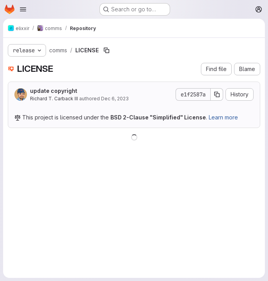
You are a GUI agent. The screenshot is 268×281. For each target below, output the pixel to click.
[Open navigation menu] (23, 9)
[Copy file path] (106, 50)
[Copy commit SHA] (217, 94)
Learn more (223, 117)
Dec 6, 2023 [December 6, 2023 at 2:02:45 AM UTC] (115, 98)
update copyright (53, 90)
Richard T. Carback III (54, 98)
